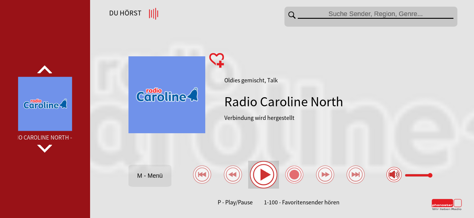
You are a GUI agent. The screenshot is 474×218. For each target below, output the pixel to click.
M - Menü (150, 175)
